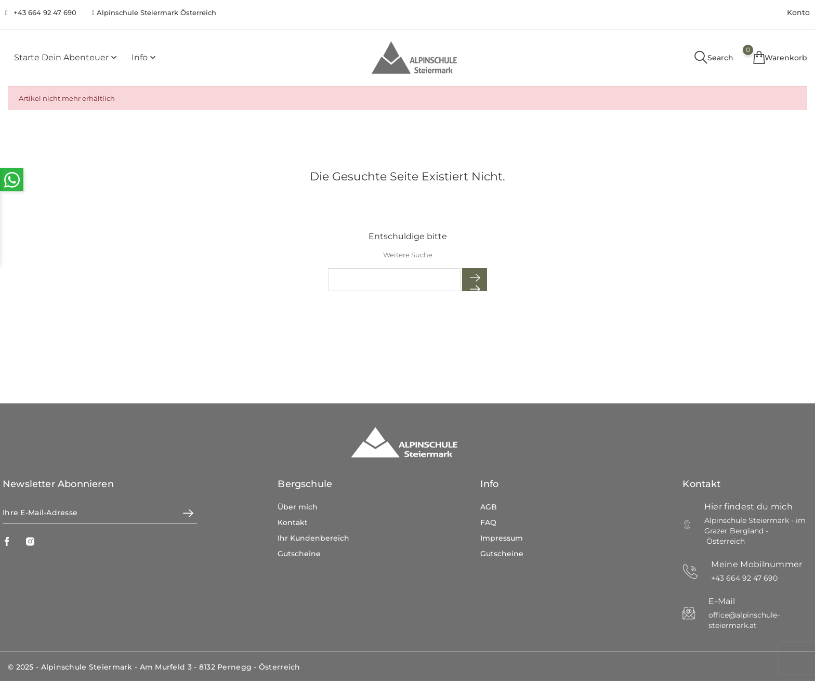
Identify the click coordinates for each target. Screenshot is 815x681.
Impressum (501, 538)
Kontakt (293, 522)
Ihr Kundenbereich (313, 538)
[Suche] (394, 279)
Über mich (298, 507)
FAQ (488, 522)
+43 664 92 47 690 (45, 12)
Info (145, 58)
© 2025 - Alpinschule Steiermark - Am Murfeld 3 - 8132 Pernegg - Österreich (154, 667)
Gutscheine (299, 553)
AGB (488, 507)
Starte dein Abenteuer (66, 58)
